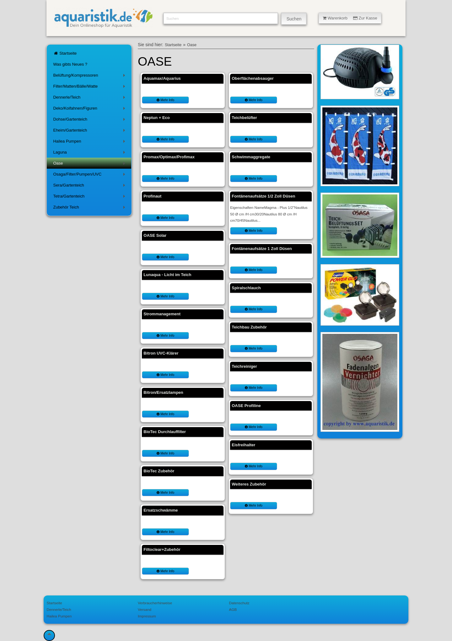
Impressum (147, 616)
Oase (90, 164)
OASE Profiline (246, 405)
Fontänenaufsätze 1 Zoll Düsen (262, 248)
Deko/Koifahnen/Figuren (90, 109)
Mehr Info (165, 100)
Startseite (65, 53)
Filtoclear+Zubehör (161, 549)
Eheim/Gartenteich (90, 131)
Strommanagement (161, 314)
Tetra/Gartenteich (90, 197)
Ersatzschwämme (160, 510)
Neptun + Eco (156, 117)
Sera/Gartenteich (90, 186)
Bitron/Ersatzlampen (163, 392)
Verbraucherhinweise (155, 603)
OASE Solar (154, 235)
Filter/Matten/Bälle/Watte (90, 87)
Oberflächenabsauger (253, 78)
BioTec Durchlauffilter (164, 431)
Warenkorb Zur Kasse (350, 18)
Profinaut (152, 196)
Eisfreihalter (243, 445)
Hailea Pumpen (90, 142)
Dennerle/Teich (90, 98)
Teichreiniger (244, 366)
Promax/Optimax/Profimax (169, 157)
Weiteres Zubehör (249, 484)
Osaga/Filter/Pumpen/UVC (90, 175)
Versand (144, 609)
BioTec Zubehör (158, 471)
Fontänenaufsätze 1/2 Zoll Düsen (263, 196)
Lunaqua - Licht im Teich (167, 274)
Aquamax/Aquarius (161, 78)
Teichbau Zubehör (249, 327)
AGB (233, 609)
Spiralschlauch (246, 287)
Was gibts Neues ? (70, 64)
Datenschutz (239, 603)
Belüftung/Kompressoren (90, 76)
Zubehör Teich (90, 208)
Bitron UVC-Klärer (160, 353)
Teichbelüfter (244, 117)
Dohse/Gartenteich (90, 120)
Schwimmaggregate (251, 157)
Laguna (90, 153)
